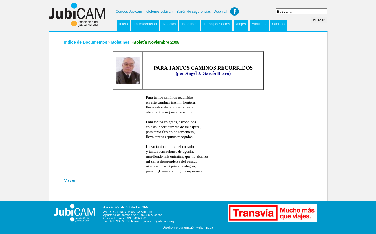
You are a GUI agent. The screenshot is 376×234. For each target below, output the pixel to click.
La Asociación (145, 24)
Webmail (220, 12)
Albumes (259, 24)
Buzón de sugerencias (193, 12)
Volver (69, 180)
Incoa (209, 227)
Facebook (234, 11)
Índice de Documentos (85, 42)
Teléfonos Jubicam (159, 12)
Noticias (169, 24)
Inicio (123, 24)
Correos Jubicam (129, 12)
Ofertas (278, 24)
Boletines (189, 24)
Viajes (241, 24)
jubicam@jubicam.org (158, 221)
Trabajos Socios (216, 24)
